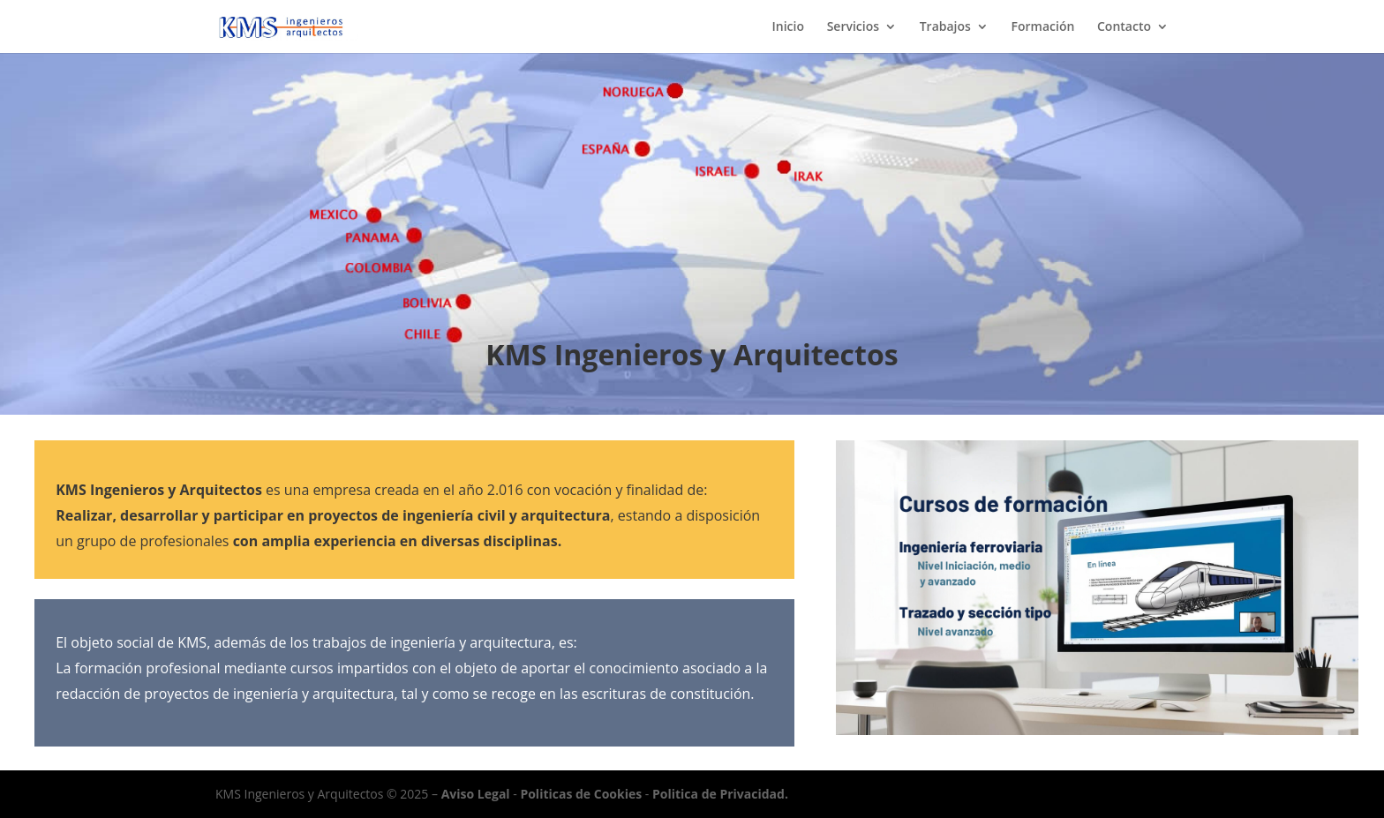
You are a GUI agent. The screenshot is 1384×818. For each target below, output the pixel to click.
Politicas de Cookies (581, 793)
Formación (1043, 27)
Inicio (788, 27)
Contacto (1124, 27)
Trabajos (945, 27)
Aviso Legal (475, 793)
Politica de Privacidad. (720, 793)
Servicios (853, 27)
